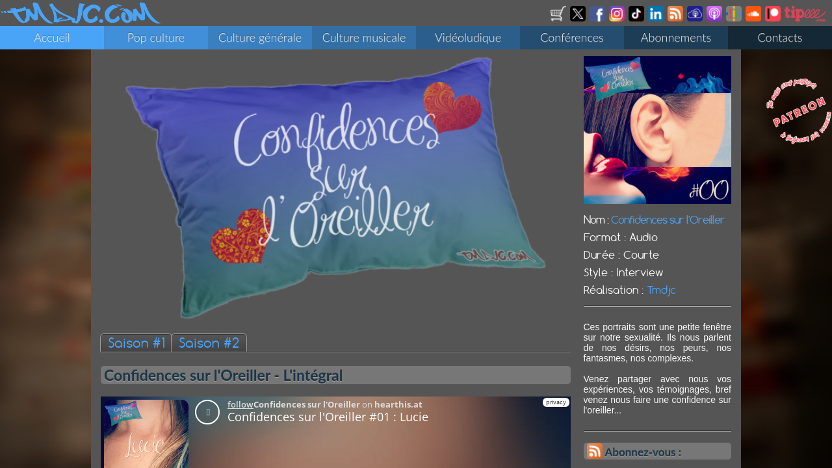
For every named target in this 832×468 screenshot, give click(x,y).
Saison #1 (136, 343)
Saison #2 (209, 343)
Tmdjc (661, 289)
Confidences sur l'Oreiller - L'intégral (223, 375)
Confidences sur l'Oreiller (668, 219)
